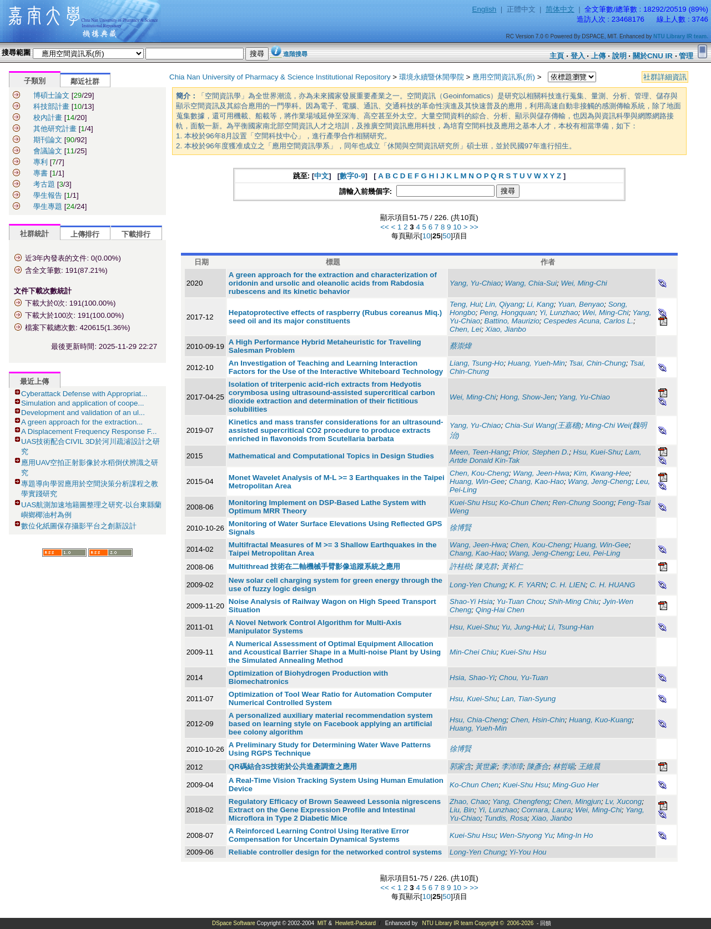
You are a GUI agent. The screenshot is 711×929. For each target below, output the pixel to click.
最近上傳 (34, 381)
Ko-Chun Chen (524, 502)
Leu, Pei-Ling (599, 553)
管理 (686, 56)
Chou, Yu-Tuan (523, 677)
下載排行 (136, 234)
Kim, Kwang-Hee (601, 473)
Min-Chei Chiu (473, 652)
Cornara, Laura (546, 810)
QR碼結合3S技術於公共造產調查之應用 (293, 766)
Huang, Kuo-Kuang (600, 720)
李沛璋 (512, 766)
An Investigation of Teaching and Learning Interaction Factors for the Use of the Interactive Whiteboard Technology (336, 367)
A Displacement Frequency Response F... (89, 431)
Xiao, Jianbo (506, 329)
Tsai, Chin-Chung (597, 363)
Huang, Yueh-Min (536, 363)
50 (446, 236)
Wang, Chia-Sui (531, 283)
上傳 (598, 56)
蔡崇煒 (460, 346)
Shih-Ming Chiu (573, 601)
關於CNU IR (653, 56)
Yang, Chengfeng (520, 801)
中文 (321, 176)
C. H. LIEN (568, 585)
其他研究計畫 (55, 128)
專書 (40, 173)
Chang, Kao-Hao (536, 481)
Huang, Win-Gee (477, 481)
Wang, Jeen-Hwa (541, 473)
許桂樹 (460, 566)
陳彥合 (537, 766)
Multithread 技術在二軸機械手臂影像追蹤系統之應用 (315, 566)
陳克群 (486, 566)
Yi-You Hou (527, 852)
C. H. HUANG (612, 585)
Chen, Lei (465, 329)
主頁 (556, 56)
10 (457, 227)
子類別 (35, 81)
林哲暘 (563, 766)
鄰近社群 (84, 81)
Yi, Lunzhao (558, 312)
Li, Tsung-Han (571, 627)
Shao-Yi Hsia (471, 601)
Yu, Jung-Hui (522, 627)
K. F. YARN (528, 585)
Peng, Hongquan (507, 312)
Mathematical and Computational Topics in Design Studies (331, 456)
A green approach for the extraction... (82, 422)
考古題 (44, 184)
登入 (578, 56)
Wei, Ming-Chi (584, 283)
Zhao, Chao (469, 801)
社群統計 (34, 233)
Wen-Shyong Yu (526, 835)
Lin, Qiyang (503, 304)
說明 (619, 56)
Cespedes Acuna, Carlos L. (588, 321)
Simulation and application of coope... (82, 403)
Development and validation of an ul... (83, 412)
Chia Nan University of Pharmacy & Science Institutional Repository (280, 77)
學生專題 (47, 206)
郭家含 (460, 766)
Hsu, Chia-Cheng (478, 720)
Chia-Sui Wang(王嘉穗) (543, 425)
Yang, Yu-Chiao (475, 283)
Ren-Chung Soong (582, 502)
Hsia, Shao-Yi (472, 677)
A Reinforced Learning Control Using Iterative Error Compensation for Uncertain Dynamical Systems (319, 835)
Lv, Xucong (623, 801)
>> (474, 227)
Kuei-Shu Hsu (472, 502)
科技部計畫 (51, 106)
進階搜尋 (295, 54)
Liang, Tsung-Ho (476, 363)
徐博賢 (460, 527)
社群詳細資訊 (665, 77)
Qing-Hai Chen (500, 610)
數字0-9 (352, 176)
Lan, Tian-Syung (528, 699)
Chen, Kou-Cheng (479, 473)
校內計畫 (47, 117)
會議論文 (47, 151)
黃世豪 (486, 766)
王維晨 (589, 766)
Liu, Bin (462, 810)
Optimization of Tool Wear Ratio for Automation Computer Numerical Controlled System (330, 698)
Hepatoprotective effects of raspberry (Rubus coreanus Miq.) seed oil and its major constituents (335, 316)
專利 (40, 162)
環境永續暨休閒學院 (431, 77)
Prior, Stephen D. (541, 452)
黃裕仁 (512, 566)
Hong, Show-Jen (527, 397)
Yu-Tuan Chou (520, 601)
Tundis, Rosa (506, 818)
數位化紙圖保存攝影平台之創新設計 (79, 526)
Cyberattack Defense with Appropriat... (84, 393)
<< (384, 227)
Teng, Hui (465, 304)
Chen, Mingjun (577, 801)
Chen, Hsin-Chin (538, 720)
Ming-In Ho (575, 835)
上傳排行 (84, 234)
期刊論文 (47, 140)
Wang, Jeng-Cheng (600, 481)
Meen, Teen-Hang (479, 452)
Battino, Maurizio (512, 321)
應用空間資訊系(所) (503, 77)
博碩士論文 (51, 95)
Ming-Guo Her (575, 785)
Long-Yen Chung (477, 585)
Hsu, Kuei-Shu (597, 452)
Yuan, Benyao (581, 304)
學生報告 (47, 195)
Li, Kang (540, 304)
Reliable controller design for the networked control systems (335, 852)
